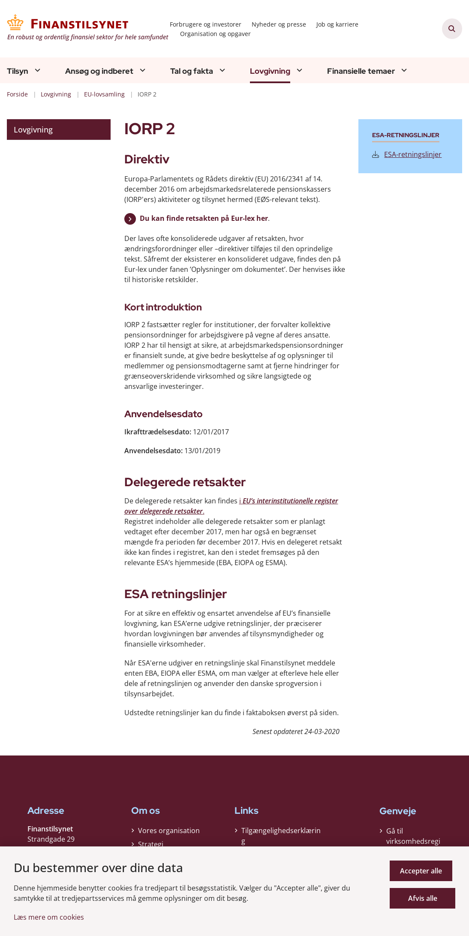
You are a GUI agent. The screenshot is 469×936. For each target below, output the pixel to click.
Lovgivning (270, 71)
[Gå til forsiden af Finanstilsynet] (85, 29)
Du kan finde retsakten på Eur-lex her (204, 218)
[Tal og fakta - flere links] (221, 70)
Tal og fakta (191, 71)
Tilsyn (17, 71)
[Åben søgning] (452, 28)
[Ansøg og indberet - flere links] (141, 70)
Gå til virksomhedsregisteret (413, 841)
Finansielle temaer (361, 71)
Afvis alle (424, 898)
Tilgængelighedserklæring (281, 838)
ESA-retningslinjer (407, 154)
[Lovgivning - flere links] (298, 70)
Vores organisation (169, 832)
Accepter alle (424, 871)
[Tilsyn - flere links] (36, 70)
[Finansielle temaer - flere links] (403, 70)
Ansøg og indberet (99, 71)
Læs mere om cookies (49, 917)
